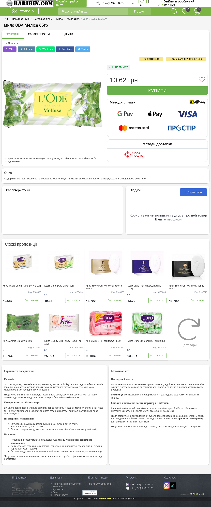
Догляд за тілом (42, 18)
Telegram (26, 49)
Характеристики (40, 34)
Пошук (139, 11)
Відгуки (67, 34)
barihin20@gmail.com (100, 483)
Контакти (57, 486)
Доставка (58, 489)
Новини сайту (60, 495)
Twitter (82, 49)
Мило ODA (73, 18)
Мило (59, 18)
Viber (10, 49)
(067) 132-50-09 (113, 3)
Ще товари (188, 332)
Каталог (23, 11)
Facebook (65, 49)
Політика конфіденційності (67, 483)
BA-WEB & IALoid (197, 494)
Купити (157, 90)
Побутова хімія (21, 18)
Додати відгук (193, 192)
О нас (56, 492)
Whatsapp (45, 49)
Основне (13, 34)
